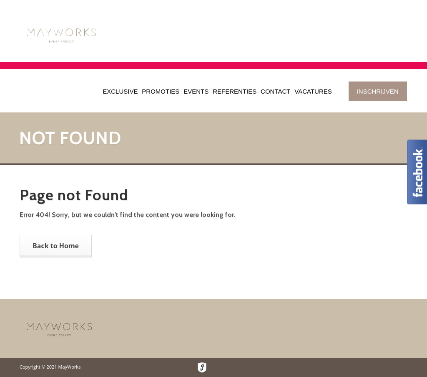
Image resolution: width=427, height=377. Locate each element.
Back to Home (56, 245)
